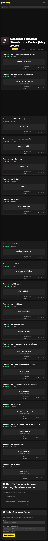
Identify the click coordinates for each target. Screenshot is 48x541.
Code (4, 520)
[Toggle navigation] (44, 2)
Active (15, 49)
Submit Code (9, 535)
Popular (41, 49)
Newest (23, 49)
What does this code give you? (11, 526)
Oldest (32, 49)
